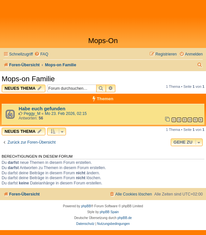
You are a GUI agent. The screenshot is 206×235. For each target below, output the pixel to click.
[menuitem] (41, 54)
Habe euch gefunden (42, 108)
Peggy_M (32, 113)
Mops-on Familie (28, 79)
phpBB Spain (109, 212)
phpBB (86, 206)
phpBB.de (124, 218)
